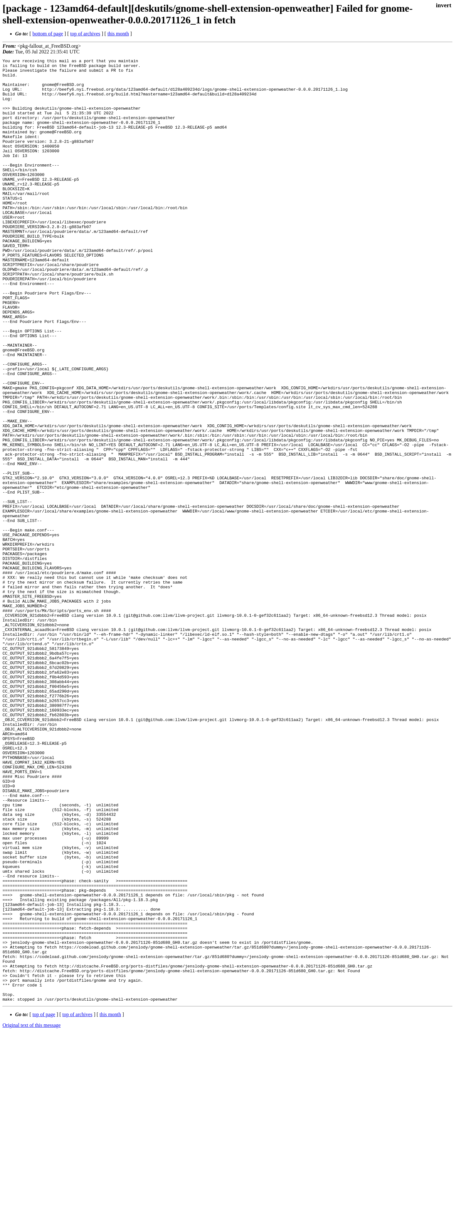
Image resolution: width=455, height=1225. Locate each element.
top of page (44, 1203)
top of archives (85, 33)
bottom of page (48, 33)
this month (118, 33)
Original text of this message (32, 1213)
